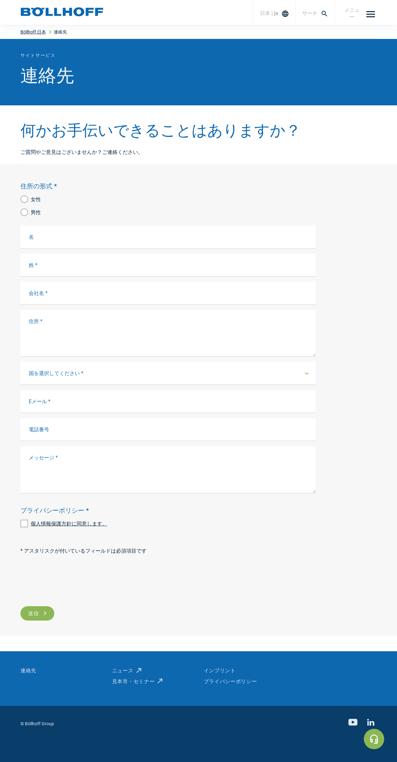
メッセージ (43, 458)
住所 (35, 321)
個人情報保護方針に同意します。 (69, 524)
